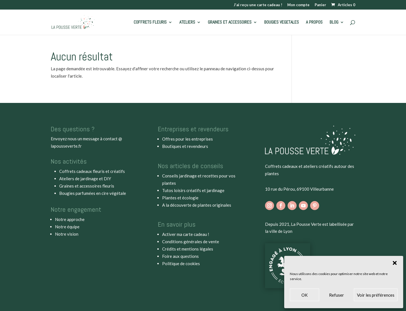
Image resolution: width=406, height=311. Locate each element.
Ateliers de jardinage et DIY (85, 178)
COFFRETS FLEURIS (150, 22)
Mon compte (298, 5)
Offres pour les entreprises (187, 138)
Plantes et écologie (180, 197)
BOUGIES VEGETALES (281, 22)
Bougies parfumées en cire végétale (92, 193)
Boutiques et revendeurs (185, 146)
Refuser (336, 295)
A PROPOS (314, 22)
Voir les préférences (375, 295)
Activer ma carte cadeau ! (185, 234)
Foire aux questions (180, 256)
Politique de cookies (181, 263)
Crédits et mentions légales (187, 248)
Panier (320, 5)
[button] (395, 263)
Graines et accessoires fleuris (86, 185)
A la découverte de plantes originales (196, 205)
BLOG (334, 22)
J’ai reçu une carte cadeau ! (258, 5)
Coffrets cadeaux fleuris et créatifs (92, 171)
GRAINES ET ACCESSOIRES (229, 22)
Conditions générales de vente (190, 241)
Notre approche (70, 219)
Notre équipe (67, 226)
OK (304, 295)
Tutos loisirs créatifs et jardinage (193, 190)
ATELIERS (187, 22)
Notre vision (66, 233)
